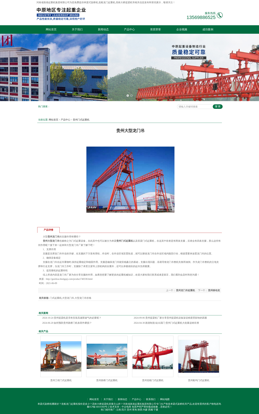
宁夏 (155, 409)
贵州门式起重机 (81, 119)
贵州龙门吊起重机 (185, 290)
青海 (134, 409)
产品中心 (129, 29)
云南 (118, 409)
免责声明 (136, 407)
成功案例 (207, 29)
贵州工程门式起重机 (61, 380)
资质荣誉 (155, 29)
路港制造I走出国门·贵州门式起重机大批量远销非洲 (166, 323)
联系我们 (151, 399)
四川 (123, 409)
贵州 (129, 409)
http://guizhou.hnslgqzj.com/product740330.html (69, 279)
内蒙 (145, 409)
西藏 (150, 409)
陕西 (140, 409)
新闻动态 (103, 29)
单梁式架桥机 (91, 2)
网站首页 (51, 29)
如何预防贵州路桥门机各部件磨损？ (67, 323)
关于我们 (77, 29)
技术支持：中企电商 (120, 407)
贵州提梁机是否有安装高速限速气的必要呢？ (71, 318)
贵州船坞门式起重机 (198, 380)
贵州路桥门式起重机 (107, 380)
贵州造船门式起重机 (152, 380)
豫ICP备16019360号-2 (98, 407)
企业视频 (181, 29)
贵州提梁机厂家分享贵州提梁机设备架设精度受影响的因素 (170, 318)
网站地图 (165, 399)
